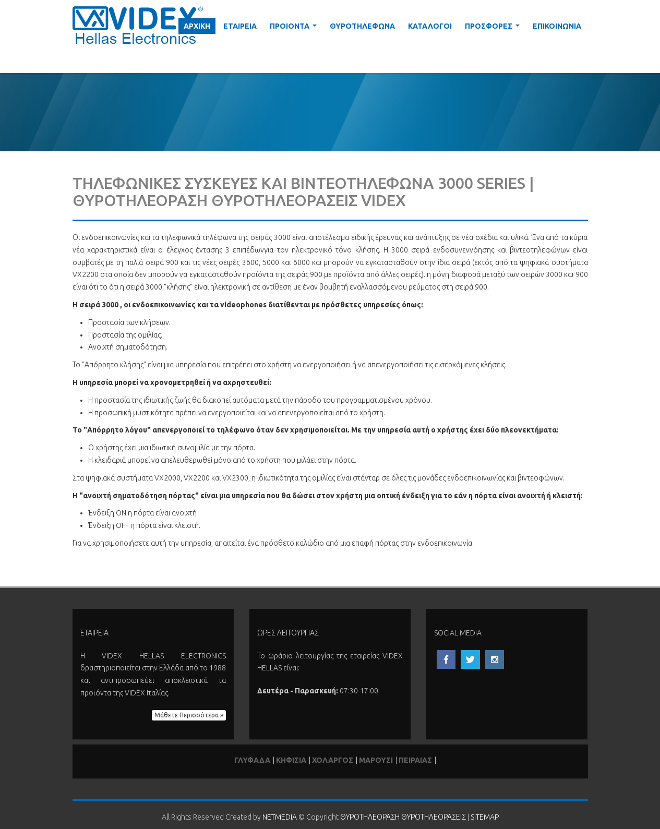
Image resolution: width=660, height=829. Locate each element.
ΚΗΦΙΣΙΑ (291, 760)
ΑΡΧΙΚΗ (197, 26)
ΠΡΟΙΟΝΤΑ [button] (295, 28)
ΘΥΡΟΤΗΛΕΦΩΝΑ (362, 26)
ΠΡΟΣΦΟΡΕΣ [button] (494, 28)
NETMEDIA (279, 817)
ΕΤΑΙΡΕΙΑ (240, 26)
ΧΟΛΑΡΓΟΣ (332, 760)
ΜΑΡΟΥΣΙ (376, 760)
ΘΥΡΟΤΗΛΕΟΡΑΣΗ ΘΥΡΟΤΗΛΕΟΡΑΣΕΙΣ (403, 817)
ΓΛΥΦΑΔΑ (252, 760)
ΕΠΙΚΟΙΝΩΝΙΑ (557, 26)
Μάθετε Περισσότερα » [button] (188, 715)
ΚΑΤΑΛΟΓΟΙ (430, 26)
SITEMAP (485, 817)
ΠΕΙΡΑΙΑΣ (415, 760)
